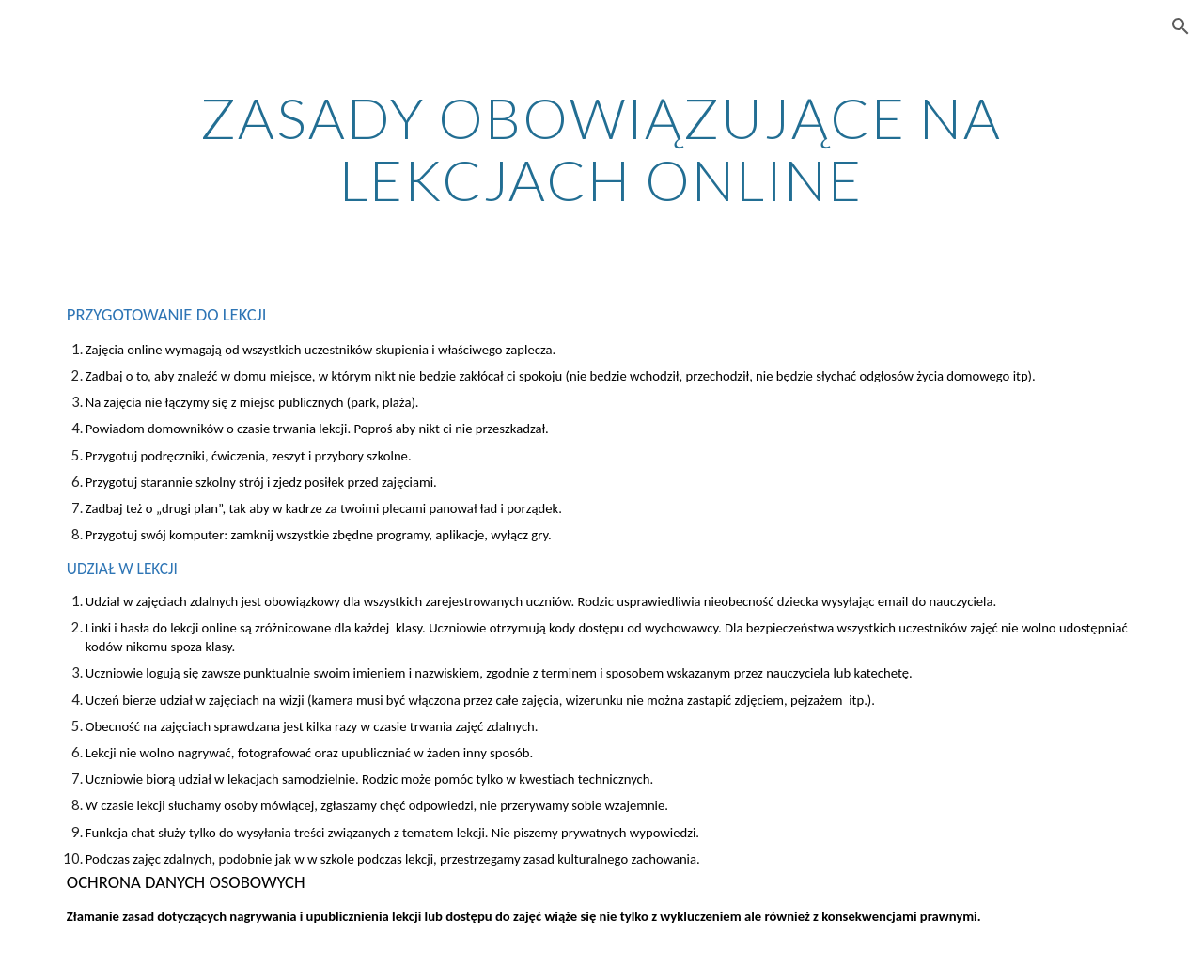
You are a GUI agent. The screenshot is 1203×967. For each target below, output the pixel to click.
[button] (1180, 26)
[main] (601, 148)
